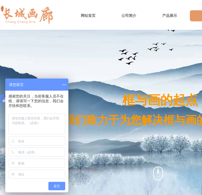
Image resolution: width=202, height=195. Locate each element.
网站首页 (88, 16)
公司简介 (129, 16)
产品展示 (169, 16)
